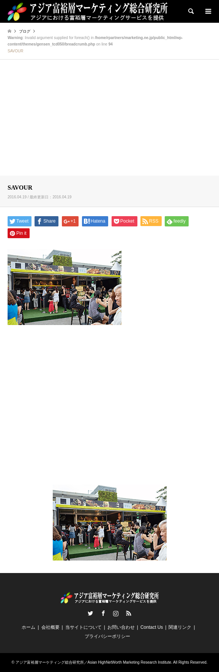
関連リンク (180, 627)
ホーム (28, 627)
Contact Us (151, 627)
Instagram (115, 613)
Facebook (103, 613)
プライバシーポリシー (107, 636)
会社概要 (50, 627)
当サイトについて (83, 627)
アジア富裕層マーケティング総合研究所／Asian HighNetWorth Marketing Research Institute (93, 662)
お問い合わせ (121, 627)
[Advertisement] (109, 119)
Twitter (90, 613)
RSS (128, 613)
